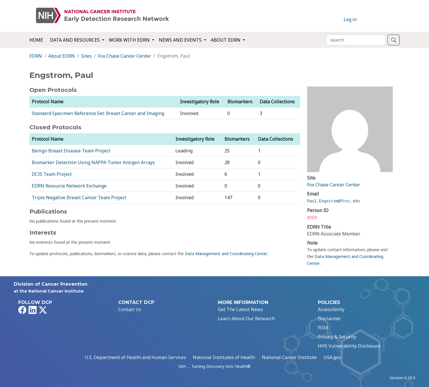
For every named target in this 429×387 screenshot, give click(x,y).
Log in (350, 19)
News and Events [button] (181, 40)
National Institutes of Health (224, 357)
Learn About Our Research (246, 318)
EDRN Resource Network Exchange (69, 186)
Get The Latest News (240, 309)
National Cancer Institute (289, 357)
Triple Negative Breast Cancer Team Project (79, 197)
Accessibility (331, 309)
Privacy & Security (337, 337)
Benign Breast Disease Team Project (71, 151)
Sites (86, 56)
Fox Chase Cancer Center (124, 56)
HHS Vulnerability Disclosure (349, 346)
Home (36, 40)
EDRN (35, 56)
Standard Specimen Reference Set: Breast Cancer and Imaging (98, 113)
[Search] (355, 40)
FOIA (323, 327)
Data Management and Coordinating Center (226, 253)
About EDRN (61, 56)
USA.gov (332, 357)
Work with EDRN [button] (130, 40)
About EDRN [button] (226, 40)
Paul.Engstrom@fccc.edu (333, 201)
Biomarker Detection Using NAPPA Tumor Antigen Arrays (93, 162)
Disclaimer (329, 318)
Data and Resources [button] (75, 40)
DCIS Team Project (52, 174)
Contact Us (129, 309)
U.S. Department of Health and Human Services (135, 357)
